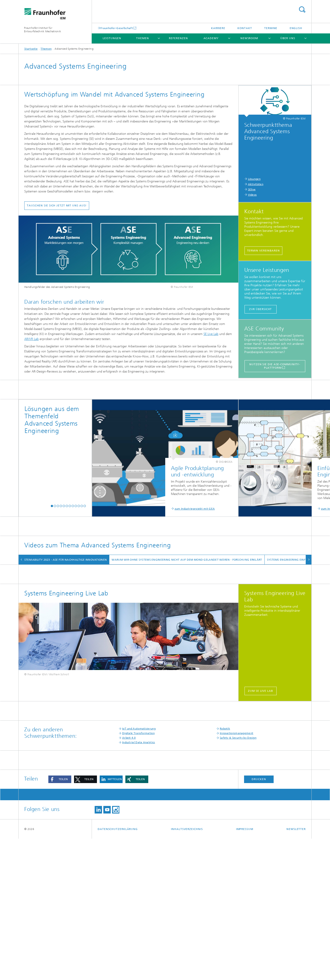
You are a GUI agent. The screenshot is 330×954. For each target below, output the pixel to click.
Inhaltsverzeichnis (187, 944)
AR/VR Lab (31, 339)
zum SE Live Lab (260, 806)
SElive (252, 189)
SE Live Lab (211, 334)
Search (302, 9)
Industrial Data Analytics (138, 857)
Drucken (259, 894)
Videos (252, 194)
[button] (51, 506)
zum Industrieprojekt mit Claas (226, 508)
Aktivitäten (255, 184)
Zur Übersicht (260, 309)
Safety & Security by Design (238, 853)
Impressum (244, 944)
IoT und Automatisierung (139, 844)
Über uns (287, 38)
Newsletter (296, 944)
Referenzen (178, 38)
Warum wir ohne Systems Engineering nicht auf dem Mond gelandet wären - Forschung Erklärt (192, 559)
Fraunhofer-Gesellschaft (116, 28)
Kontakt (244, 28)
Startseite (31, 48)
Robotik (225, 844)
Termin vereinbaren (263, 250)
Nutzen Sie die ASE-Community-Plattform (274, 366)
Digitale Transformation (138, 848)
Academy (211, 38)
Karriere (218, 28)
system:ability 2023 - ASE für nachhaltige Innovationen (70, 559)
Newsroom (249, 38)
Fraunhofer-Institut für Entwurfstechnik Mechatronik (42, 29)
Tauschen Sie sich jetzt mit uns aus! (57, 205)
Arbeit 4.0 (129, 853)
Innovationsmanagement (236, 848)
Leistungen (112, 38)
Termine (270, 28)
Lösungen (254, 179)
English (296, 28)
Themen (142, 38)
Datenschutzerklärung (118, 944)
